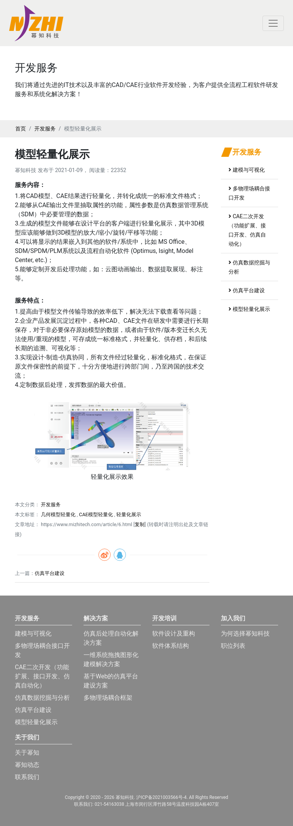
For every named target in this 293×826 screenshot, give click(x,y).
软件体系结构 (170, 645)
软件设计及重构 (173, 633)
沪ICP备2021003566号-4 (161, 797)
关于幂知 (27, 752)
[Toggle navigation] (273, 23)
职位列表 (233, 645)
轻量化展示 (128, 514)
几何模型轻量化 (58, 514)
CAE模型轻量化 (96, 514)
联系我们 (27, 777)
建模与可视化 (247, 170)
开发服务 (45, 129)
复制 (140, 524)
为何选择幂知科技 (245, 633)
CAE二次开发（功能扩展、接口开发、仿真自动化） (42, 676)
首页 (20, 129)
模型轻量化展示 (249, 309)
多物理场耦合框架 (108, 697)
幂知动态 (27, 764)
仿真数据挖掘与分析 (42, 697)
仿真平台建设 (49, 573)
